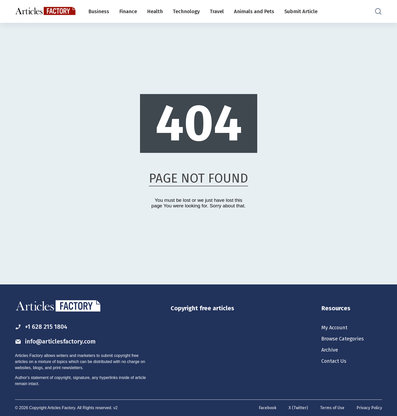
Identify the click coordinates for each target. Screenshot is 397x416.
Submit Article (300, 11)
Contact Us (333, 361)
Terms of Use (332, 407)
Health (155, 11)
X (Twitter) (298, 407)
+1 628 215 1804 (41, 326)
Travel (217, 11)
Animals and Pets (254, 11)
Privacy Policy (369, 407)
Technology (186, 11)
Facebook (267, 407)
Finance (128, 11)
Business (98, 11)
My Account (334, 327)
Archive (329, 350)
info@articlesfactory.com (55, 341)
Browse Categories (342, 339)
